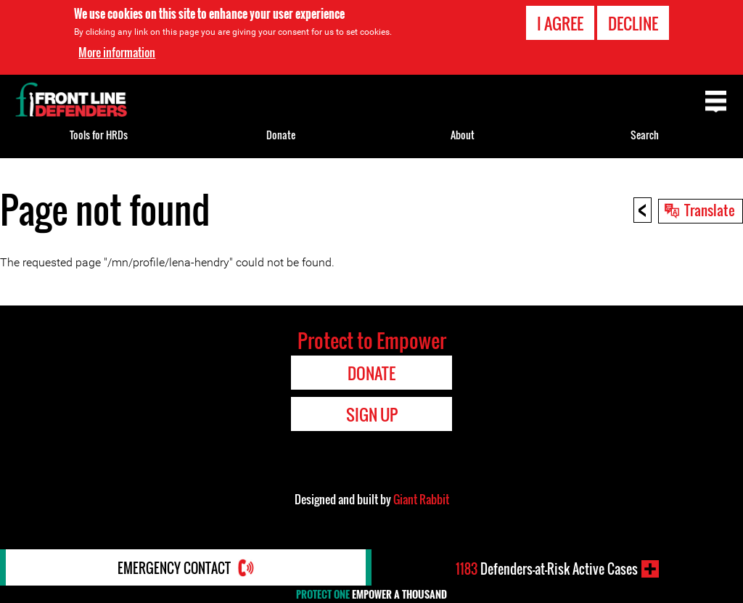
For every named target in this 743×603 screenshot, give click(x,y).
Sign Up (372, 414)
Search (645, 134)
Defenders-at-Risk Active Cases (547, 568)
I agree (560, 23)
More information (116, 52)
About (463, 134)
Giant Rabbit (421, 499)
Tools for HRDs (99, 134)
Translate (709, 210)
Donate (280, 134)
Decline (633, 23)
